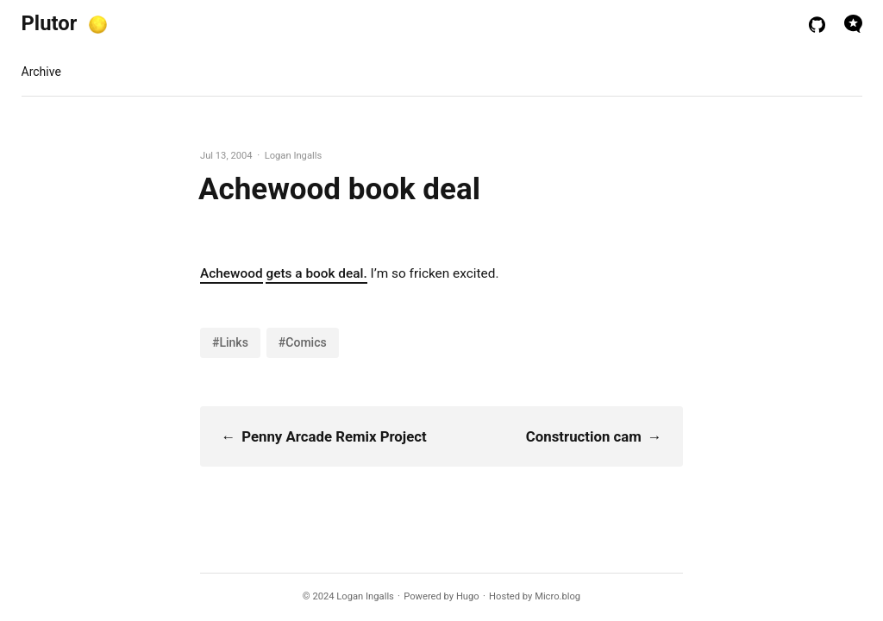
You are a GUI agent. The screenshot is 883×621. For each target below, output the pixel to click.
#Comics (303, 342)
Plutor (50, 23)
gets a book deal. (316, 273)
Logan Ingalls (365, 596)
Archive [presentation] (41, 71)
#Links (230, 342)
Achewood (231, 273)
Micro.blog (557, 596)
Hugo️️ (467, 596)
